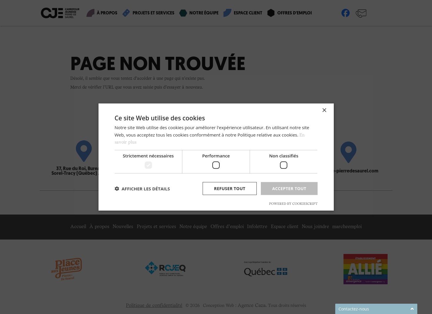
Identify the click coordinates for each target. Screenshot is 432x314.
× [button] (324, 110)
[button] (142, 188)
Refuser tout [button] (230, 188)
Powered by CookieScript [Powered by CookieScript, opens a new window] (293, 203)
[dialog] (216, 157)
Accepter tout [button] (289, 188)
